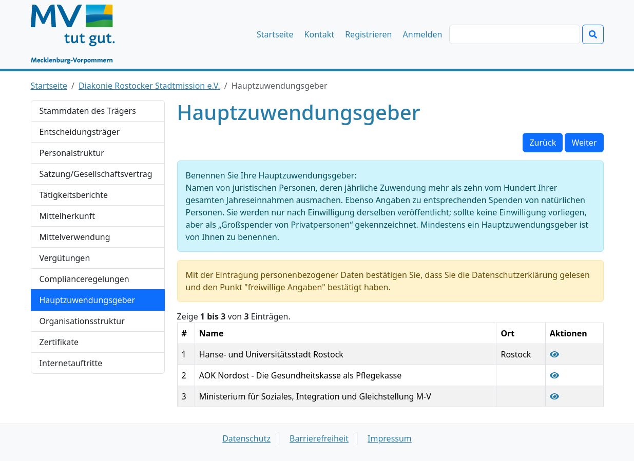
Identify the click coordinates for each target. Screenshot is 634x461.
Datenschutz (246, 438)
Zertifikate (59, 342)
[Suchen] (514, 34)
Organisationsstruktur (82, 321)
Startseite (275, 34)
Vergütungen (65, 258)
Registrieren (368, 34)
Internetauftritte (71, 363)
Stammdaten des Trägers (88, 110)
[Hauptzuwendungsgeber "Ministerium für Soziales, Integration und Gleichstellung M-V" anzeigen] (554, 396)
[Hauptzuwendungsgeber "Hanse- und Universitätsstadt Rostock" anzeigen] (554, 354)
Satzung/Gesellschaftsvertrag (96, 173)
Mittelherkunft (67, 216)
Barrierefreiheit (319, 438)
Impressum (390, 438)
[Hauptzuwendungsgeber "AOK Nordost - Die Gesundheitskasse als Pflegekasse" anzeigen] (554, 375)
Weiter (584, 142)
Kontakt (319, 34)
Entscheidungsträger (80, 131)
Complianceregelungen (84, 279)
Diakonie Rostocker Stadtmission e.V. (149, 85)
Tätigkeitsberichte (74, 195)
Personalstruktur (72, 152)
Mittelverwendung (75, 237)
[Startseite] (78, 34)
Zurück (542, 142)
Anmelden (423, 34)
